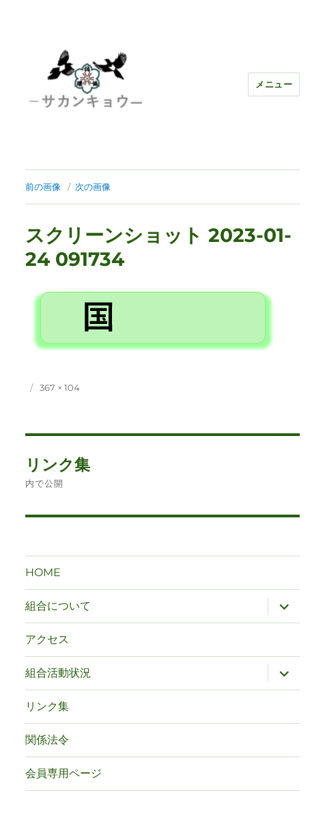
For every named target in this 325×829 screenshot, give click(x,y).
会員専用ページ (63, 773)
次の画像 (93, 186)
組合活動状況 (58, 672)
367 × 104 (60, 387)
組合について (58, 605)
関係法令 (47, 739)
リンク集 (47, 706)
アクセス (47, 639)
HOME (43, 572)
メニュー (273, 84)
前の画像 (43, 186)
